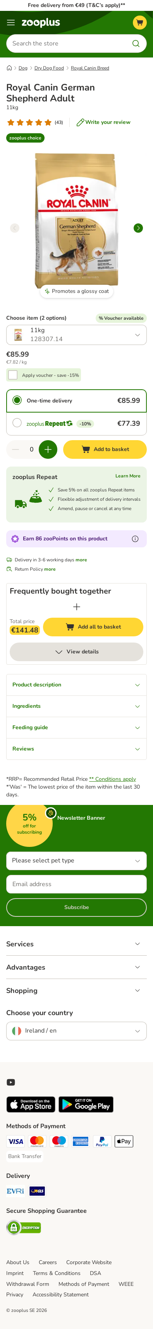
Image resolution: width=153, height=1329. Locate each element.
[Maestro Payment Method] (59, 1142)
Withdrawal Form (27, 1284)
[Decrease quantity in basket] (15, 449)
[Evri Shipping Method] (15, 1192)
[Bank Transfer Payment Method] (24, 1156)
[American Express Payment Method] (80, 1142)
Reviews (76, 748)
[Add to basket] (105, 449)
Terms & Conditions (57, 1273)
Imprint (15, 1273)
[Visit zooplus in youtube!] (10, 1082)
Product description (76, 684)
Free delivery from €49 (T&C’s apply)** (76, 5)
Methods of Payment (83, 1284)
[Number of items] (32, 449)
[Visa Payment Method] (15, 1142)
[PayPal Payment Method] (102, 1142)
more (81, 560)
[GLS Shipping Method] (37, 1192)
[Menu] (11, 22)
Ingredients (76, 706)
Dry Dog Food (49, 68)
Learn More (128, 476)
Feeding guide (76, 727)
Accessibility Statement (61, 1294)
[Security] (23, 1229)
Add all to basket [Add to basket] (100, 628)
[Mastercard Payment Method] (37, 1142)
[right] (138, 228)
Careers (48, 1262)
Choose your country (39, 1013)
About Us (17, 1262)
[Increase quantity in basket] (48, 449)
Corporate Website (89, 1262)
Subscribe (76, 907)
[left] (14, 228)
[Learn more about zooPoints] (135, 539)
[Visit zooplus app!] (30, 1111)
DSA (95, 1273)
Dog (23, 68)
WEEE (126, 1284)
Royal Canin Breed (90, 68)
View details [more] (76, 652)
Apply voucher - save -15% (50, 375)
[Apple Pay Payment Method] (124, 1142)
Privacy (14, 1294)
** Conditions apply (112, 779)
